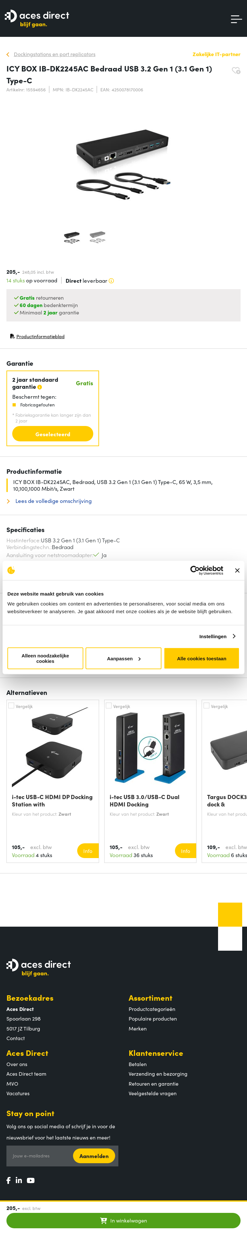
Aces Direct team (26, 1073)
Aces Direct (27, 1052)
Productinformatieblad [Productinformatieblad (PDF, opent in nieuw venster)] (37, 337)
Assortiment (150, 997)
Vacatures (18, 1093)
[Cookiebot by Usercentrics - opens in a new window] (195, 570)
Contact (15, 1037)
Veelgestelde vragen (153, 1093)
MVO (12, 1083)
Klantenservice (156, 1052)
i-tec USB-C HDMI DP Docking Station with (52, 800)
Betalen (138, 1063)
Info (87, 850)
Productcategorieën (152, 1008)
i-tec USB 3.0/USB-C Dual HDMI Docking (144, 800)
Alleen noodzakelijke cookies (45, 658)
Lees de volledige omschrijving (53, 500)
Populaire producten (153, 1018)
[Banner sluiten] (237, 570)
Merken (138, 1028)
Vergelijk (24, 706)
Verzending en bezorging (158, 1073)
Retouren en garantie (153, 1083)
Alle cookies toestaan (201, 658)
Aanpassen (124, 658)
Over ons (16, 1063)
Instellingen (213, 636)
